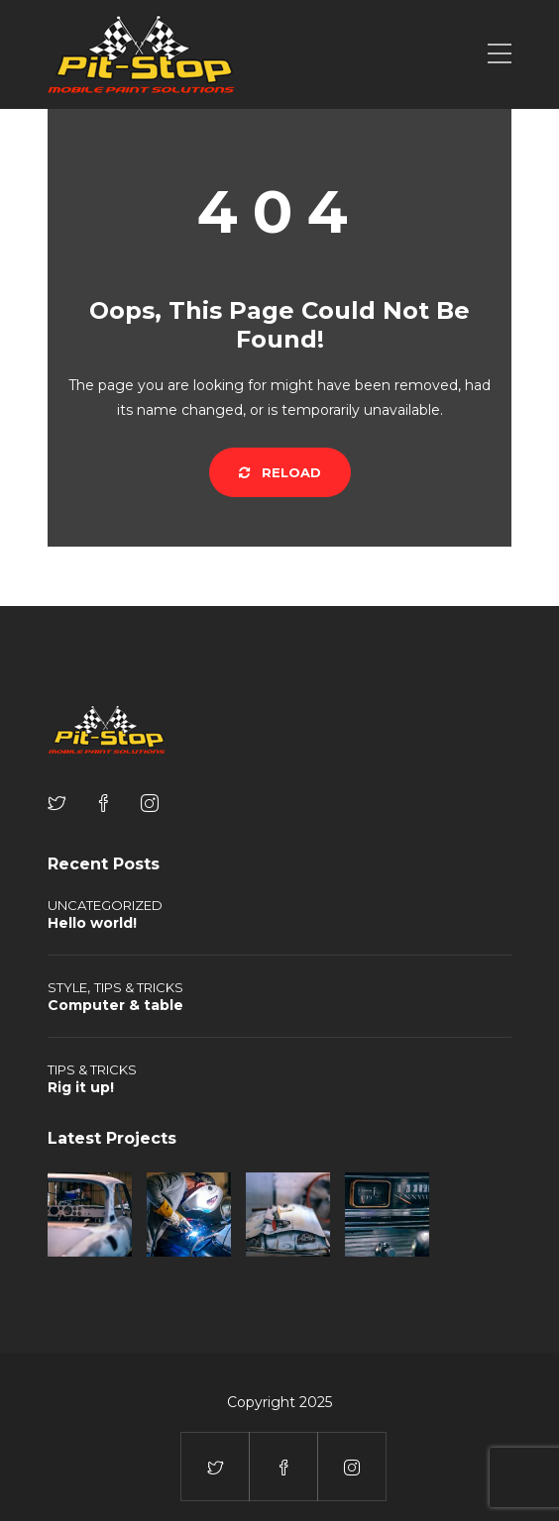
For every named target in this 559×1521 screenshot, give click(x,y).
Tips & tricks (138, 987)
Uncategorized (105, 905)
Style (67, 987)
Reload (280, 472)
